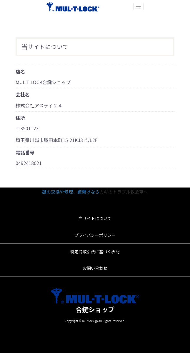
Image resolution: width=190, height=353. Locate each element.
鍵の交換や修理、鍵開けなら (70, 192)
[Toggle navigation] (138, 7)
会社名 (23, 94)
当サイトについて (95, 218)
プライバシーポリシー (95, 235)
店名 (20, 71)
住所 (20, 117)
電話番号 (25, 152)
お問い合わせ (95, 268)
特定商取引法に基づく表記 (95, 251)
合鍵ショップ (95, 309)
